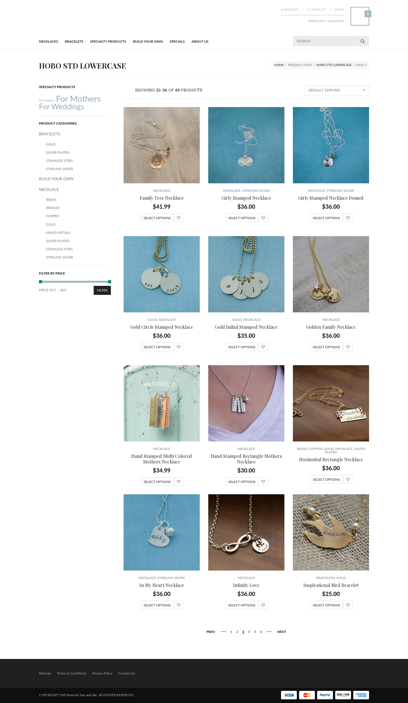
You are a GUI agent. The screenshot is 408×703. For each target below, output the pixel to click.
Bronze (53, 208)
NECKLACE (161, 190)
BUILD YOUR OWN (148, 41)
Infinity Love (246, 585)
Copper (315, 449)
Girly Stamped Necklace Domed (330, 198)
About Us (200, 41)
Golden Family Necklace (331, 327)
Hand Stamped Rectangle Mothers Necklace (246, 459)
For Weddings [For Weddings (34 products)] (61, 106)
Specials (177, 41)
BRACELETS (74, 41)
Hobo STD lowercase (334, 65)
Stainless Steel (59, 160)
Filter (102, 290)
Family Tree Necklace (162, 198)
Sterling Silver (256, 190)
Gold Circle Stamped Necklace (161, 327)
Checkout (289, 9)
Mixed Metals (58, 232)
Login (339, 9)
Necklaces (48, 41)
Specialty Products (108, 41)
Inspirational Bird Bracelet (331, 585)
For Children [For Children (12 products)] (47, 100)
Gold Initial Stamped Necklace (246, 327)
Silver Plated (58, 152)
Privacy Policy (102, 673)
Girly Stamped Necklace (246, 198)
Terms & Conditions (71, 673)
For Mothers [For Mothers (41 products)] (78, 98)
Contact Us (127, 673)
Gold (152, 319)
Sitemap (45, 673)
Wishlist (316, 9)
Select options (157, 218)
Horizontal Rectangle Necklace (331, 459)
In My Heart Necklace (161, 585)
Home (279, 65)
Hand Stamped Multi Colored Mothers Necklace (161, 459)
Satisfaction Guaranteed (326, 21)
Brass (302, 449)
